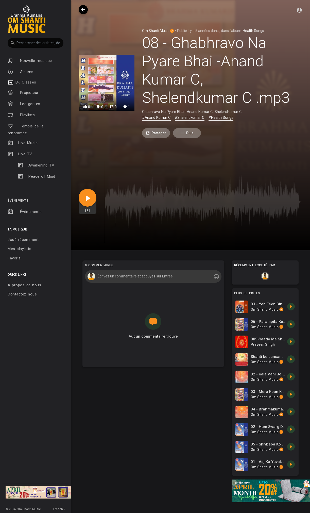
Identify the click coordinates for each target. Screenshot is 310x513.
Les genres (24, 104)
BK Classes (22, 82)
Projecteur (23, 92)
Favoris (14, 258)
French (58, 509)
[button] (35, 43)
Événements (25, 211)
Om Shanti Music (158, 31)
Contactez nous (22, 294)
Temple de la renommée (26, 129)
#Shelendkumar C (189, 117)
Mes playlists (19, 248)
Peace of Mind (36, 176)
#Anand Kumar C (156, 117)
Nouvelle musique (30, 60)
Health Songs (253, 31)
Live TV (20, 154)
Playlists (21, 115)
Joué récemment (23, 239)
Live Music (23, 143)
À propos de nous (24, 285)
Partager (156, 133)
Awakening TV (36, 165)
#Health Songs (221, 117)
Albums (20, 72)
